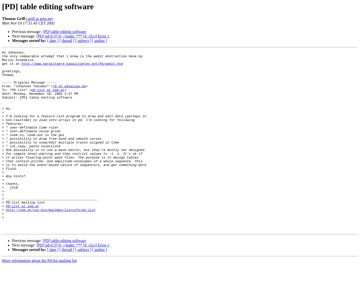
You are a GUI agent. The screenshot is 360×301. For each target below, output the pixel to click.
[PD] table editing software (64, 32)
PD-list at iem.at (22, 237)
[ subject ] (83, 40)
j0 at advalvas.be (69, 93)
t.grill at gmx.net (39, 18)
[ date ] (52, 40)
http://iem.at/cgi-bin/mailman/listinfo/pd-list (51, 242)
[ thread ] (67, 40)
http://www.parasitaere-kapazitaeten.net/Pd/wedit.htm (72, 66)
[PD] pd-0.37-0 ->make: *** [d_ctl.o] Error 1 (73, 36)
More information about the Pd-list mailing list (39, 296)
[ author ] (99, 40)
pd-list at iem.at (47, 98)
